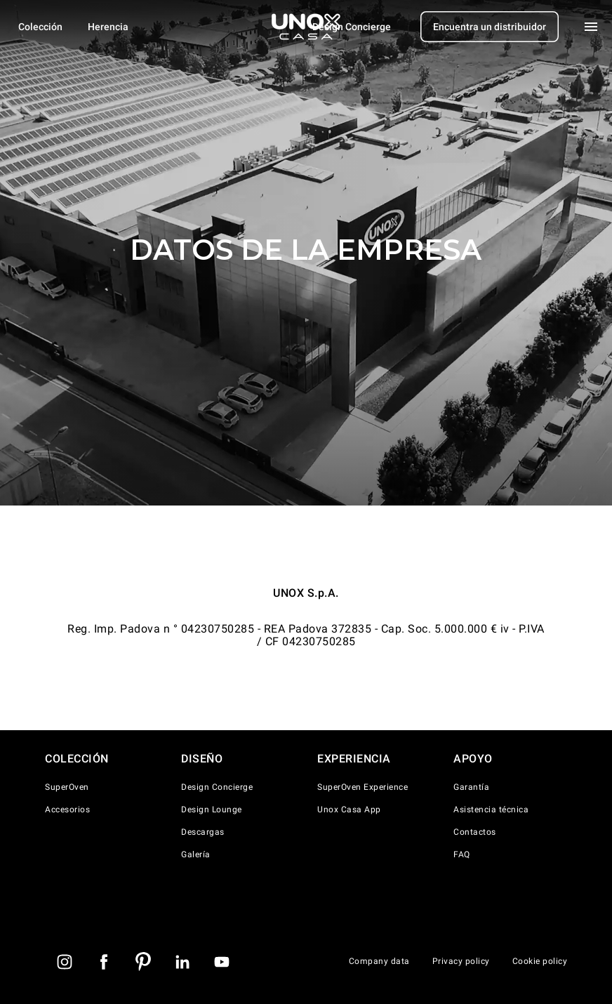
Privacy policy (461, 961)
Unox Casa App (349, 809)
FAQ (461, 854)
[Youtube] (221, 962)
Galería (196, 854)
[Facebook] (104, 962)
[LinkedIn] (182, 962)
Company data (379, 961)
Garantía (471, 787)
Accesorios (67, 809)
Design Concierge (217, 787)
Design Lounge (211, 809)
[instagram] (64, 962)
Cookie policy (540, 961)
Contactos (474, 832)
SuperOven (67, 787)
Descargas (203, 832)
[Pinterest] (143, 962)
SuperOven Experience (362, 787)
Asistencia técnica (490, 809)
